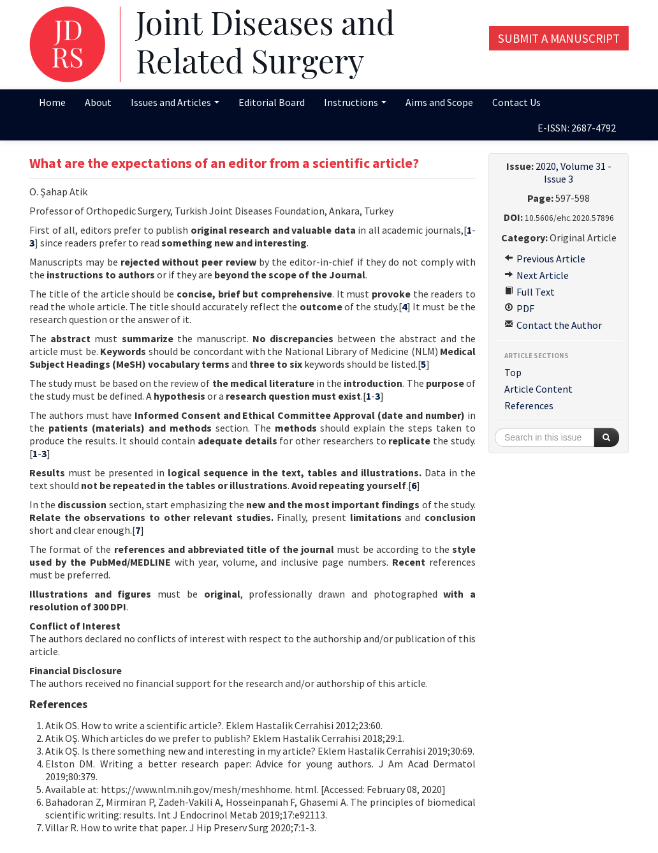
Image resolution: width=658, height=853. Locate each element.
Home (52, 102)
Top (513, 372)
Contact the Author (553, 325)
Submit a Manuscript (559, 38)
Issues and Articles (175, 102)
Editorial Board (271, 102)
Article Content (538, 388)
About (98, 102)
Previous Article (544, 258)
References (528, 405)
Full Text (529, 291)
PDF (519, 308)
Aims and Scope (439, 102)
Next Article (536, 275)
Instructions (355, 102)
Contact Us (516, 102)
